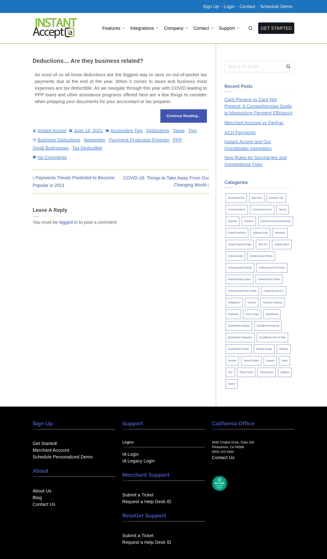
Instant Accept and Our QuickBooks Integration (248, 145)
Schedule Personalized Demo (63, 456)
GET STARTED (276, 28)
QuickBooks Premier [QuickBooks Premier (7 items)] (238, 349)
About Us (42, 490)
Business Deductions (59, 139)
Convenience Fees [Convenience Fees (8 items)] (262, 209)
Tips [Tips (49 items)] (230, 372)
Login (229, 6)
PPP (177, 139)
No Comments (52, 157)
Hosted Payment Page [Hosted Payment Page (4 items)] (239, 244)
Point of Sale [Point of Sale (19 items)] (252, 314)
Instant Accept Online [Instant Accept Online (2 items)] (269, 279)
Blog (37, 497)
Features (113, 28)
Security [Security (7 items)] (232, 360)
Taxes (179, 130)
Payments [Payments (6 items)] (233, 314)
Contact (247, 6)
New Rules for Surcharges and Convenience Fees (256, 161)
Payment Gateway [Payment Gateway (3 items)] (272, 302)
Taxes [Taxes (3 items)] (284, 360)
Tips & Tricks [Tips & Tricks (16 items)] (246, 372)
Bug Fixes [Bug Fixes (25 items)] (257, 198)
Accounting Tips (126, 130)
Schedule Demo (276, 6)
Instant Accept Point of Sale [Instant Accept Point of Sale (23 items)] (242, 291)
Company (176, 28)
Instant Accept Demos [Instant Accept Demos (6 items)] (261, 256)
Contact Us (44, 504)
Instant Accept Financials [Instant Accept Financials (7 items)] (272, 267)
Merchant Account (51, 450)
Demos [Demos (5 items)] (282, 209)
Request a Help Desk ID (146, 501)
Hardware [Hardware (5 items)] (280, 233)
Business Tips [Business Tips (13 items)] (276, 198)
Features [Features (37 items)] (248, 221)
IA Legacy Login (138, 460)
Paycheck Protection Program (139, 139)
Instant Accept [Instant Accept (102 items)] (235, 256)
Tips (192, 130)
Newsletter (94, 139)
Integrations (144, 28)
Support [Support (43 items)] (270, 360)
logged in (68, 222)
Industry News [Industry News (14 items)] (281, 244)
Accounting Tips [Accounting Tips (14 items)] (236, 198)
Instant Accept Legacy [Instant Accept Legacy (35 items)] (239, 279)
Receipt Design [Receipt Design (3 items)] (264, 349)
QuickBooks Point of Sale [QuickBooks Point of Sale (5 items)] (272, 337)
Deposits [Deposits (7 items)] (232, 221)
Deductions (157, 130)
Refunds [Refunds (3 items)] (283, 349)
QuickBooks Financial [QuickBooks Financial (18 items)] (268, 326)
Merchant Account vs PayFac (254, 122)
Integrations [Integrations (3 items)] (234, 302)
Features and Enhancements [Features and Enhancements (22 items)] (275, 221)
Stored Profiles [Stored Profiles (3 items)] (251, 360)
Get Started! (45, 443)
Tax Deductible (87, 148)
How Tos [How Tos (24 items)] (262, 244)
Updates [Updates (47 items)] (284, 372)
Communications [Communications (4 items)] (236, 209)
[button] (122, 28)
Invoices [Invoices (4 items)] (251, 302)
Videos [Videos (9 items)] (231, 384)
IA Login (130, 454)
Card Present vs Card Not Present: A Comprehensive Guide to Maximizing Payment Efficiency (259, 106)
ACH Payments (240, 132)
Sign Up (211, 6)
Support (229, 28)
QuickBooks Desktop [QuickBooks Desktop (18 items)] (239, 326)
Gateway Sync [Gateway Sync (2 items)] (260, 233)
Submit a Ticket (138, 494)
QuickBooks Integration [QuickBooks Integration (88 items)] (240, 337)
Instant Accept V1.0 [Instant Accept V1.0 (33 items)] (274, 291)
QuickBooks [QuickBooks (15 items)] (272, 314)
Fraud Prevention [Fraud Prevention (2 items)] (237, 233)
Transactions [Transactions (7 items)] (266, 372)
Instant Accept (52, 130)
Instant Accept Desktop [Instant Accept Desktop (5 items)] (240, 267)
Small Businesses (51, 148)
